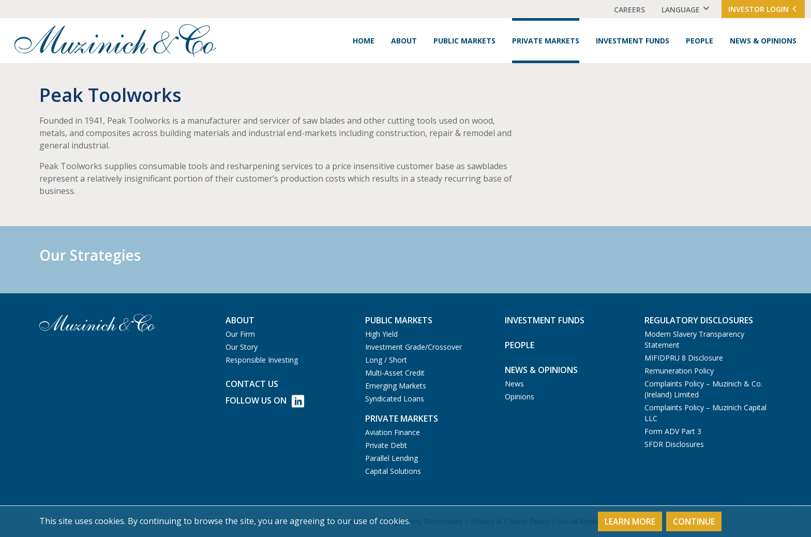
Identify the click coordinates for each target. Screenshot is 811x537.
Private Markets (545, 41)
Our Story (242, 347)
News (514, 384)
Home (363, 41)
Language (681, 9)
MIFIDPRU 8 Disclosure (683, 358)
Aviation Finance (392, 432)
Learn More (630, 521)
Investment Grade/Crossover (413, 347)
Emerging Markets (395, 386)
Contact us (252, 384)
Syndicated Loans (394, 399)
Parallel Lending (391, 458)
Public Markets (464, 41)
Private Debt (386, 445)
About (404, 41)
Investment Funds (632, 41)
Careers (629, 9)
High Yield (381, 334)
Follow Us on (265, 401)
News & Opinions (763, 41)
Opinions (519, 396)
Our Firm (240, 334)
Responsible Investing (262, 360)
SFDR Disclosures (674, 444)
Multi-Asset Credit (395, 373)
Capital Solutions (393, 471)
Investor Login (763, 9)
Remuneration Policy (679, 371)
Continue (694, 521)
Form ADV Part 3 (672, 431)
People (699, 41)
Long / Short (386, 360)
